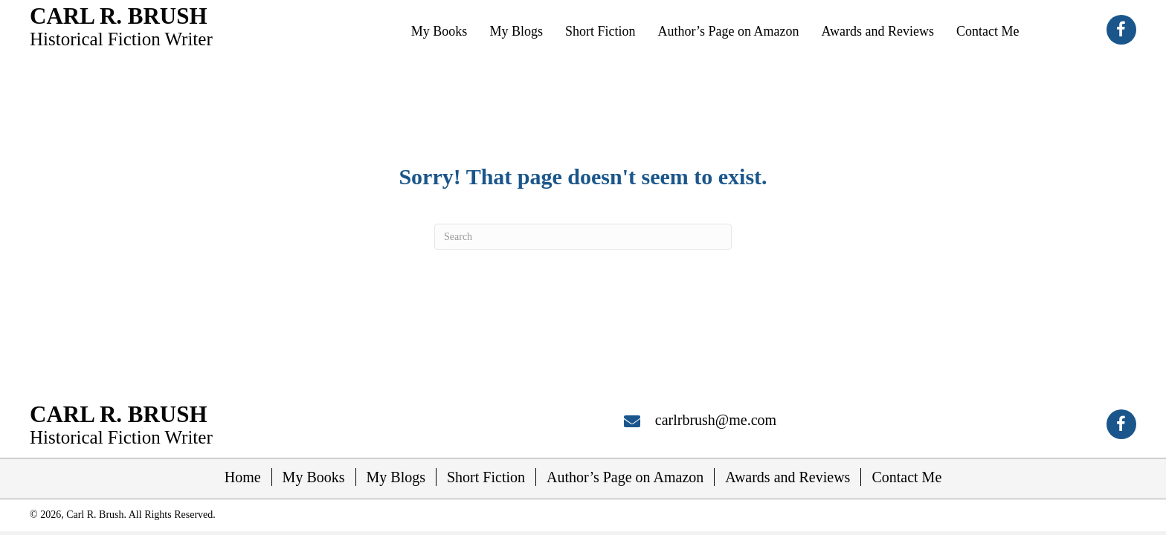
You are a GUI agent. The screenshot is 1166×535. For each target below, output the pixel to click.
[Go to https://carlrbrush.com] (121, 26)
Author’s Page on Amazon (625, 477)
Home (243, 477)
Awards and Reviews (787, 477)
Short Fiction (486, 477)
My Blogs (396, 477)
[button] (1121, 30)
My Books (314, 477)
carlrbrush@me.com (715, 420)
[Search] (583, 237)
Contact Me (906, 477)
